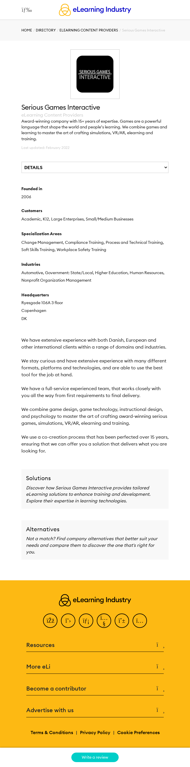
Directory (46, 30)
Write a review (95, 757)
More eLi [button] (95, 666)
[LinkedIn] (86, 620)
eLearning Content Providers (88, 30)
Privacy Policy (95, 732)
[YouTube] (104, 620)
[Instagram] (140, 620)
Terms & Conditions (52, 732)
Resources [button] (95, 645)
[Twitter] (68, 620)
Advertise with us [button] (95, 710)
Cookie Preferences (138, 732)
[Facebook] (50, 620)
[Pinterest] (122, 620)
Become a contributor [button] (95, 688)
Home (26, 30)
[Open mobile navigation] (25, 10)
